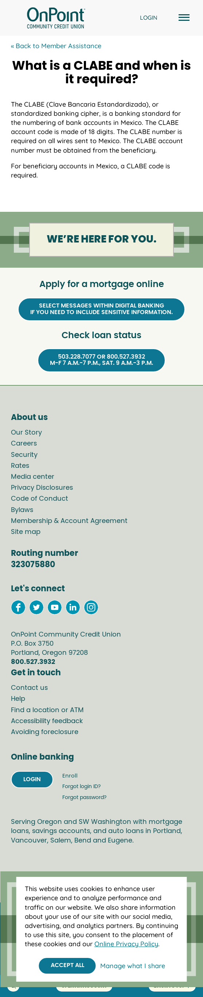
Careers (24, 443)
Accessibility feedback (47, 721)
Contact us (29, 688)
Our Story (26, 432)
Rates (20, 466)
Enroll (70, 776)
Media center (32, 477)
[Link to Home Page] (56, 19)
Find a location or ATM (47, 710)
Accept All (67, 965)
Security (24, 455)
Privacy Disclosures (42, 488)
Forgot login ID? (81, 786)
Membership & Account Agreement (69, 521)
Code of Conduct (39, 499)
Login (32, 779)
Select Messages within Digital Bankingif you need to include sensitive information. (101, 309)
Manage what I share (132, 966)
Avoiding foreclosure (44, 732)
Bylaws (22, 510)
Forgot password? (84, 797)
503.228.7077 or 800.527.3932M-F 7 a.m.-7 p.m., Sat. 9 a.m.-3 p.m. (101, 360)
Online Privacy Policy (126, 944)
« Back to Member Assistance (56, 46)
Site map (25, 532)
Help (18, 699)
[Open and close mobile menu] (183, 18)
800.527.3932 (33, 662)
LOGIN (148, 17)
